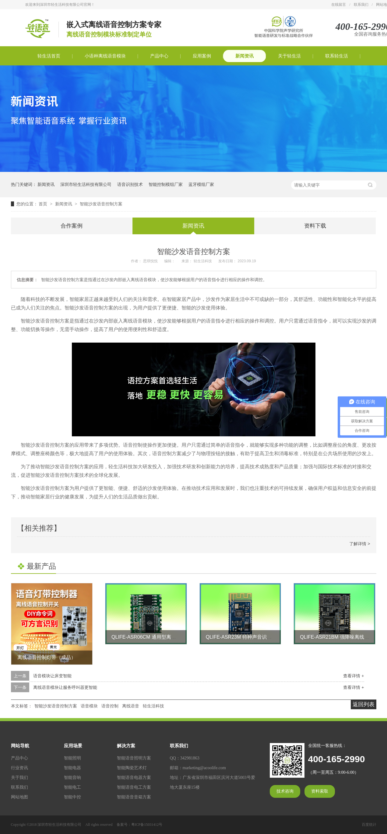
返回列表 (364, 704)
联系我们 (361, 4)
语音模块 (89, 705)
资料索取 (319, 791)
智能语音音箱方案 (134, 797)
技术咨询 (285, 791)
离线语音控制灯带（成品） (46, 657)
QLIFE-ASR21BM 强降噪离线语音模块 (342, 637)
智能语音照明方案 (134, 758)
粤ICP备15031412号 (147, 824)
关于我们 (19, 777)
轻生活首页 (48, 56)
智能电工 (72, 787)
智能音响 (72, 777)
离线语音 (130, 705)
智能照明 (72, 758)
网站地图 (19, 797)
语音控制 (109, 705)
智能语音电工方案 (134, 787)
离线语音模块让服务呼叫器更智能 (65, 687)
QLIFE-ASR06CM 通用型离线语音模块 (153, 637)
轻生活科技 (153, 705)
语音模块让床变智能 (52, 675)
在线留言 (338, 4)
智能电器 (72, 768)
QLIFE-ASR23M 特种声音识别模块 (243, 637)
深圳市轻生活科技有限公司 (85, 184)
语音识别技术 (130, 184)
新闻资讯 (244, 56)
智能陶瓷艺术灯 (132, 768)
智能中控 (72, 797)
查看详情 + (353, 675)
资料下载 (315, 226)
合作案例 (72, 226)
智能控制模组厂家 (166, 184)
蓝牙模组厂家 (201, 184)
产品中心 (159, 56)
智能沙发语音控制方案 (101, 203)
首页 (43, 203)
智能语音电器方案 (134, 777)
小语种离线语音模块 (105, 56)
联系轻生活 (336, 56)
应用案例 (202, 56)
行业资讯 (19, 768)
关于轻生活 (289, 56)
